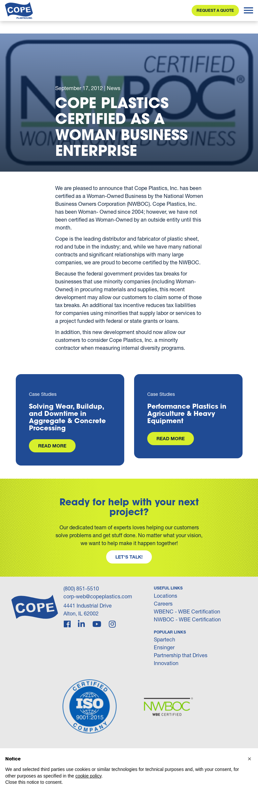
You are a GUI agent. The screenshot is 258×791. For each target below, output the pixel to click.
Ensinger (164, 647)
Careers (163, 603)
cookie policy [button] (88, 776)
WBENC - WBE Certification (187, 611)
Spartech (164, 639)
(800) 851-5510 (81, 588)
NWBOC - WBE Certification (187, 619)
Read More (52, 445)
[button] (249, 759)
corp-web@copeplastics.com (97, 596)
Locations (165, 595)
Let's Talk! (129, 557)
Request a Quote (215, 10)
